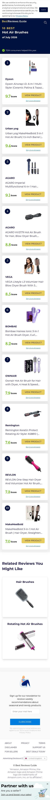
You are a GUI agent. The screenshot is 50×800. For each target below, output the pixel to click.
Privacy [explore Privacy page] (25, 743)
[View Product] (25, 81)
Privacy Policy (22, 16)
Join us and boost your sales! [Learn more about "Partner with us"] (16, 794)
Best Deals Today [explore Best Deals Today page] (35, 751)
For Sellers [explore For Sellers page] (11, 751)
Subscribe (25, 722)
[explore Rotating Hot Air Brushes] (25, 639)
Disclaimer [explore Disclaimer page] (11, 747)
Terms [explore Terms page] (42, 743)
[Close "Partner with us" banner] (47, 784)
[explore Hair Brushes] (25, 597)
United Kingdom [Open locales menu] (35, 758)
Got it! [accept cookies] (43, 10)
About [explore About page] (8, 743)
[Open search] (45, 22)
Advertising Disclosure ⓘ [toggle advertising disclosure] (13, 758)
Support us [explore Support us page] (39, 747)
